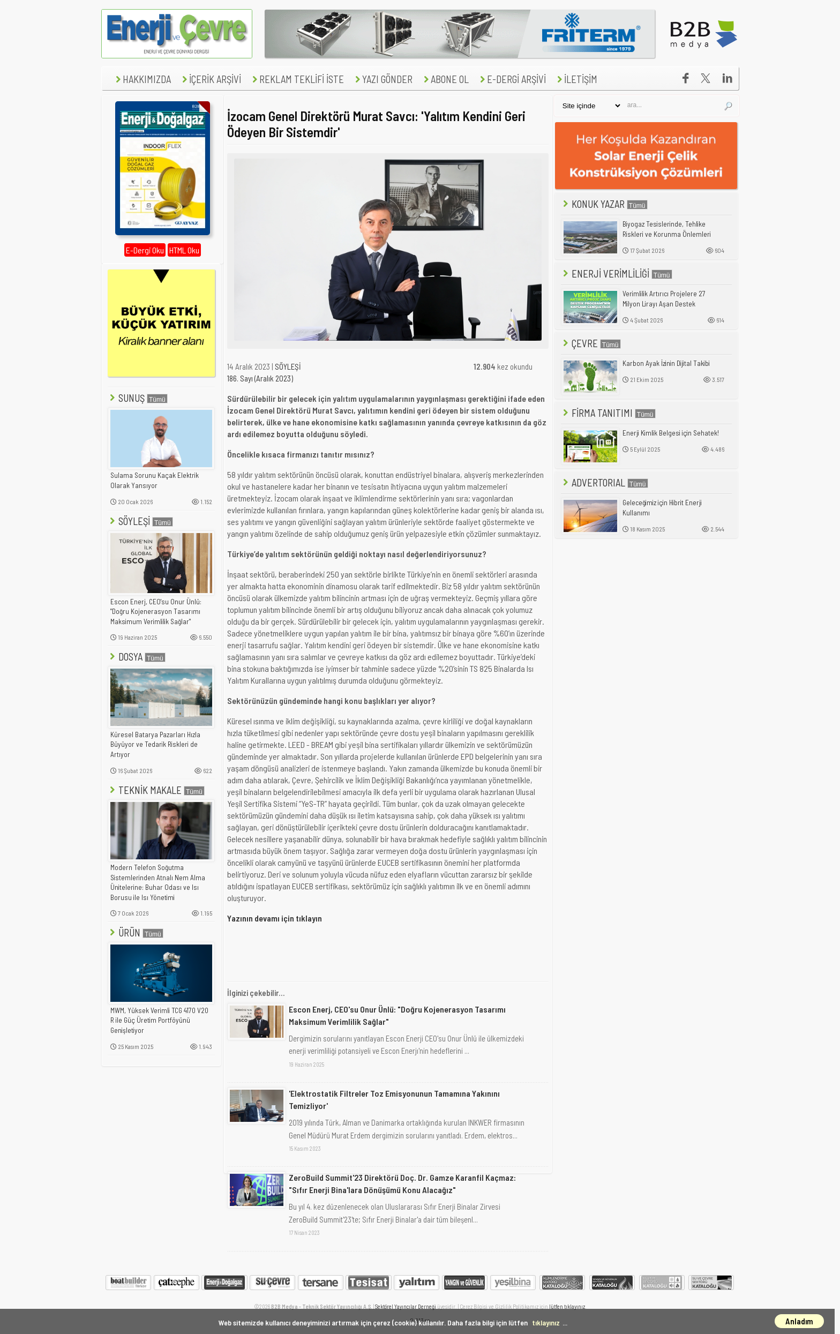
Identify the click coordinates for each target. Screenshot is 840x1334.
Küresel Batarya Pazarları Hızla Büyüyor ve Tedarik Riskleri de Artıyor (155, 744)
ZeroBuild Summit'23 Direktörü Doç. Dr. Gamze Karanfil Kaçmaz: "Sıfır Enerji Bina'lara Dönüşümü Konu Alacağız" (402, 1183)
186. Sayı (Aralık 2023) (260, 378)
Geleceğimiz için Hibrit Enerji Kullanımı (662, 507)
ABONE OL (445, 79)
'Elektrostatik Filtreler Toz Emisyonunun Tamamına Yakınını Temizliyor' (394, 1099)
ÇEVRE (591, 343)
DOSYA (137, 656)
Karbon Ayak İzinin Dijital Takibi (666, 363)
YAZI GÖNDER (382, 79)
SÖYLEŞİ (140, 521)
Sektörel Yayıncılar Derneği (405, 1306)
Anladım (799, 1321)
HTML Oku (184, 250)
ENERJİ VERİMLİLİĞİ (616, 273)
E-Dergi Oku (145, 250)
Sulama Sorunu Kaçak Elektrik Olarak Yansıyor (154, 480)
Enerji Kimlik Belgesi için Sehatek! (670, 433)
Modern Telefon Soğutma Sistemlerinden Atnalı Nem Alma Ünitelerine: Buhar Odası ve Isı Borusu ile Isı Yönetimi (157, 882)
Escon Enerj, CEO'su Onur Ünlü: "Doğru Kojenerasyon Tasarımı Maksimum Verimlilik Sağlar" (155, 611)
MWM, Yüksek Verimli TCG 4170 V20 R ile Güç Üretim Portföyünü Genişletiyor (159, 1020)
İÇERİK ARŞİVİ (210, 79)
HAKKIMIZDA (142, 79)
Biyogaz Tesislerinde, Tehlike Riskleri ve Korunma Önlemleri (666, 229)
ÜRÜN (135, 932)
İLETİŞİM (575, 79)
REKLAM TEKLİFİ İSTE (297, 79)
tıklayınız (546, 1322)
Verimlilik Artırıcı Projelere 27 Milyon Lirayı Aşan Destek (664, 298)
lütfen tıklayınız (567, 1306)
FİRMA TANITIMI (608, 413)
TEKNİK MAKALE (156, 790)
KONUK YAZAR (604, 204)
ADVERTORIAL (604, 482)
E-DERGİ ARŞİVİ (511, 79)
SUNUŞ (138, 398)
